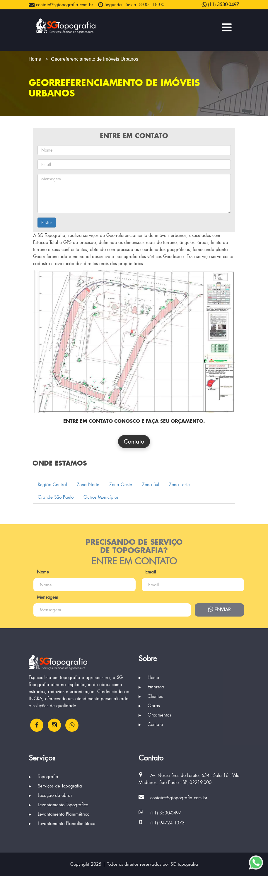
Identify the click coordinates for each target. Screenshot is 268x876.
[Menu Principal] (226, 27)
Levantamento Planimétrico (59, 814)
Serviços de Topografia (55, 786)
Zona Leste (179, 485)
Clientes (151, 696)
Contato (134, 441)
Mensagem (47, 597)
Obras (149, 706)
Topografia (43, 777)
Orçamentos (155, 715)
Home (149, 677)
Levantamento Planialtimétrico (62, 823)
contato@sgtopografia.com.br (61, 5)
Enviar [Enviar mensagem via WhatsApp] (219, 609)
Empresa (151, 687)
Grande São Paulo (56, 497)
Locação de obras (50, 795)
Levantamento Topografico (58, 805)
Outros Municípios (101, 497)
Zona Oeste (120, 485)
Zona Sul (150, 485)
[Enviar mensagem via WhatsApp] (256, 862)
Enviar (46, 222)
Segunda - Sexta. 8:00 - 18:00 (131, 5)
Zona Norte (88, 485)
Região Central (52, 485)
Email (150, 572)
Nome (43, 572)
